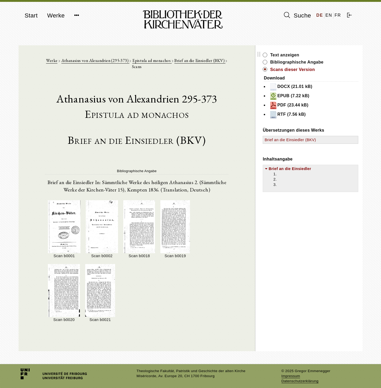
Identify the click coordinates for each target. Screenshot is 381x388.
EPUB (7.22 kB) (311, 96)
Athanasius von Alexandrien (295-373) (101, 61)
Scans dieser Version (314, 69)
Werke (56, 15)
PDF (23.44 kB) (310, 105)
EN (328, 15)
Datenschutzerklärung (300, 376)
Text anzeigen (306, 55)
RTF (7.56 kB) (309, 115)
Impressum (291, 371)
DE (319, 15)
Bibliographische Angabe (318, 62)
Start (31, 15)
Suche (297, 15)
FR (337, 15)
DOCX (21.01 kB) (312, 87)
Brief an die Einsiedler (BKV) (205, 61)
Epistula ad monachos (157, 61)
